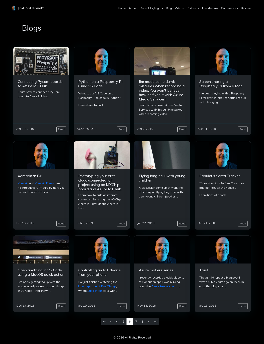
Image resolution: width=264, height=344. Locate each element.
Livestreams (210, 8)
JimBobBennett (27, 8)
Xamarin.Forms (44, 183)
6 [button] (130, 321)
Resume (246, 8)
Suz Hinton (94, 290)
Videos (179, 8)
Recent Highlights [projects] (151, 8)
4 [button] (117, 321)
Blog (169, 8)
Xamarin (23, 183)
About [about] (133, 8)
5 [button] (123, 321)
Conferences (229, 8)
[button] (104, 321)
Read (61, 129)
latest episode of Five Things (97, 286)
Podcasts (193, 8)
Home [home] (122, 8)
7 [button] (136, 321)
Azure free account (164, 286)
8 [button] (143, 321)
